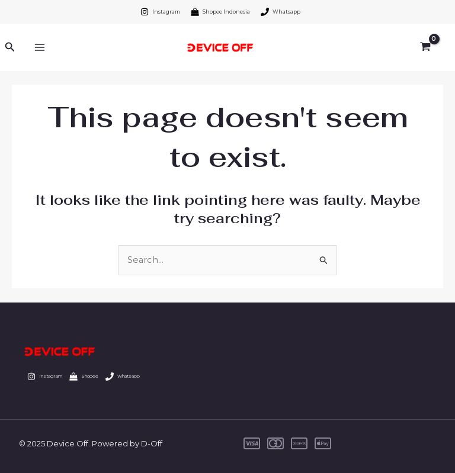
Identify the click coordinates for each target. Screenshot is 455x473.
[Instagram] (160, 11)
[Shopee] (94, 376)
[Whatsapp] (281, 11)
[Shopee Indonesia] (221, 11)
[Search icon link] (10, 47)
